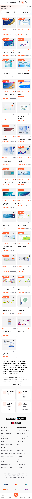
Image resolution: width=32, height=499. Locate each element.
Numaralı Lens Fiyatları (7, 450)
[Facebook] (5, 474)
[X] (26, 474)
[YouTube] (14, 474)
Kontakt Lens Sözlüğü (6, 467)
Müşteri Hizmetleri (21, 433)
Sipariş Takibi (20, 461)
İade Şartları (20, 441)
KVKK (18, 444)
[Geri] (2, 2)
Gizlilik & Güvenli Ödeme (23, 430)
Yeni (16, 12)
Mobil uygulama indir (6, 444)
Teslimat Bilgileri (21, 438)
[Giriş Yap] (22, 2)
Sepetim (19, 459)
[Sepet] (26, 2)
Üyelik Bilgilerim (21, 464)
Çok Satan (6, 12)
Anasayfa (7, 2)
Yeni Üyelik (20, 450)
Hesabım (19, 456)
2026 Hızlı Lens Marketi (7, 456)
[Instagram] (9, 474)
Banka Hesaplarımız (6, 433)
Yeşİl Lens (3, 461)
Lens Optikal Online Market (8, 453)
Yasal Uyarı (20, 467)
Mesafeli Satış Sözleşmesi (23, 436)
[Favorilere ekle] (14, 19)
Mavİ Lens (3, 459)
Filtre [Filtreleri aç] (25, 12)
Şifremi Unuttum (21, 453)
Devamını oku (16, 384)
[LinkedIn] (18, 474)
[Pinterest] (22, 474)
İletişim (3, 436)
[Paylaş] (19, 2)
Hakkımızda (4, 430)
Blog (2, 441)
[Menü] (29, 2)
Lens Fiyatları (4, 438)
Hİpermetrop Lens (5, 464)
